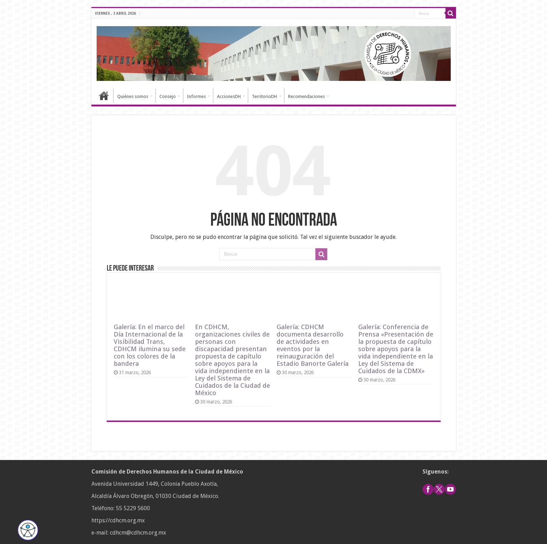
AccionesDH (229, 96)
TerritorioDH (264, 96)
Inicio (104, 95)
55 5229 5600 (133, 508)
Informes (196, 96)
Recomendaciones (306, 96)
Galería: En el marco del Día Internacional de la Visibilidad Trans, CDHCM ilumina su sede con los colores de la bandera (150, 345)
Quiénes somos (132, 96)
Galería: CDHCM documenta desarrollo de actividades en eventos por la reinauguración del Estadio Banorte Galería (313, 345)
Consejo (167, 96)
